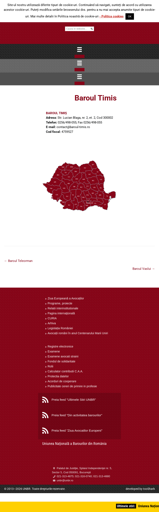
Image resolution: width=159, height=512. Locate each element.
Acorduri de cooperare (62, 381)
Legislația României (60, 328)
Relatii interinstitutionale (63, 308)
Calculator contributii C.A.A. (65, 371)
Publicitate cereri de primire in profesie (72, 386)
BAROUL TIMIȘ (56, 113)
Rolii (50, 366)
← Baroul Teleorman (18, 261)
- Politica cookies (111, 16)
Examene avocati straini (63, 356)
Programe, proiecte (60, 303)
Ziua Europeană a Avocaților (66, 298)
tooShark (149, 488)
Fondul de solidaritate (61, 361)
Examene (54, 351)
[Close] (79, 56)
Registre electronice (60, 346)
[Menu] (79, 49)
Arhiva (52, 323)
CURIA (52, 318)
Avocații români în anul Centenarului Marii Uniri (78, 333)
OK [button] (129, 16)
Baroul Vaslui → (143, 269)
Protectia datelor (58, 376)
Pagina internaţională (61, 313)
